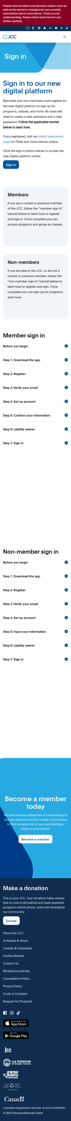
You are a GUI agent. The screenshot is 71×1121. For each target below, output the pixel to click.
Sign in (11, 165)
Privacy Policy (12, 986)
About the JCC (13, 933)
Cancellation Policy (16, 978)
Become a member (35, 839)
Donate (11, 921)
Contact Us (11, 963)
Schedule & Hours (15, 940)
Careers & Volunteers (17, 948)
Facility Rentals (13, 955)
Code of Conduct (15, 993)
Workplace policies (16, 971)
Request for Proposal (17, 1001)
